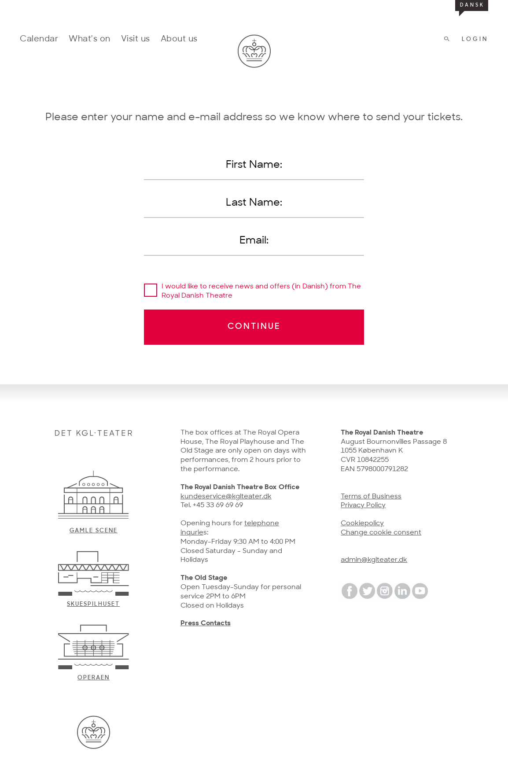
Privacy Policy (363, 505)
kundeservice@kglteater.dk (226, 496)
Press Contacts (205, 623)
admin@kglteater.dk (374, 560)
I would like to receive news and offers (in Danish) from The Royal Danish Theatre (261, 291)
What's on (89, 39)
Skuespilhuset (93, 604)
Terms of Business (371, 496)
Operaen (93, 678)
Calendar (39, 39)
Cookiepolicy (362, 523)
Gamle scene (94, 531)
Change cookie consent (381, 532)
